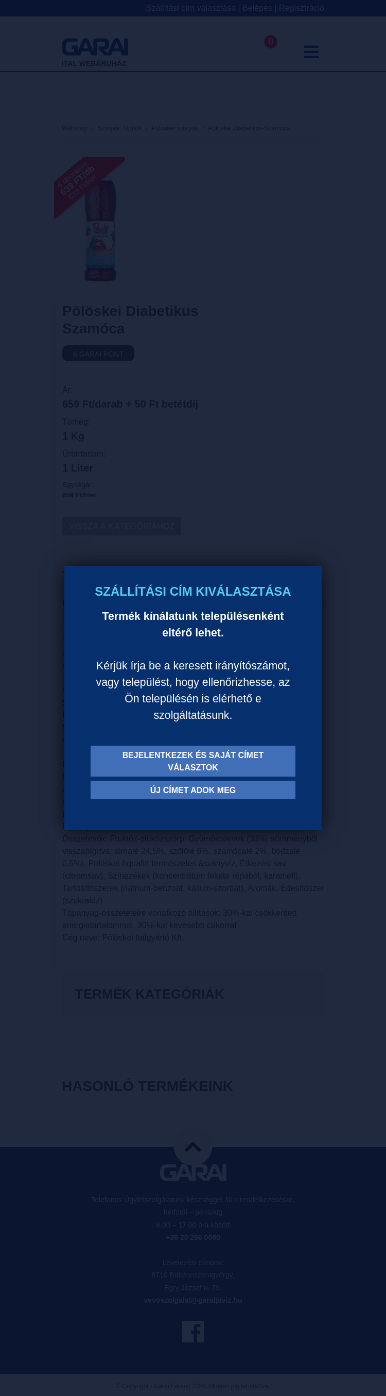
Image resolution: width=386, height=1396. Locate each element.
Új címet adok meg (193, 790)
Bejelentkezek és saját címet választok (193, 761)
